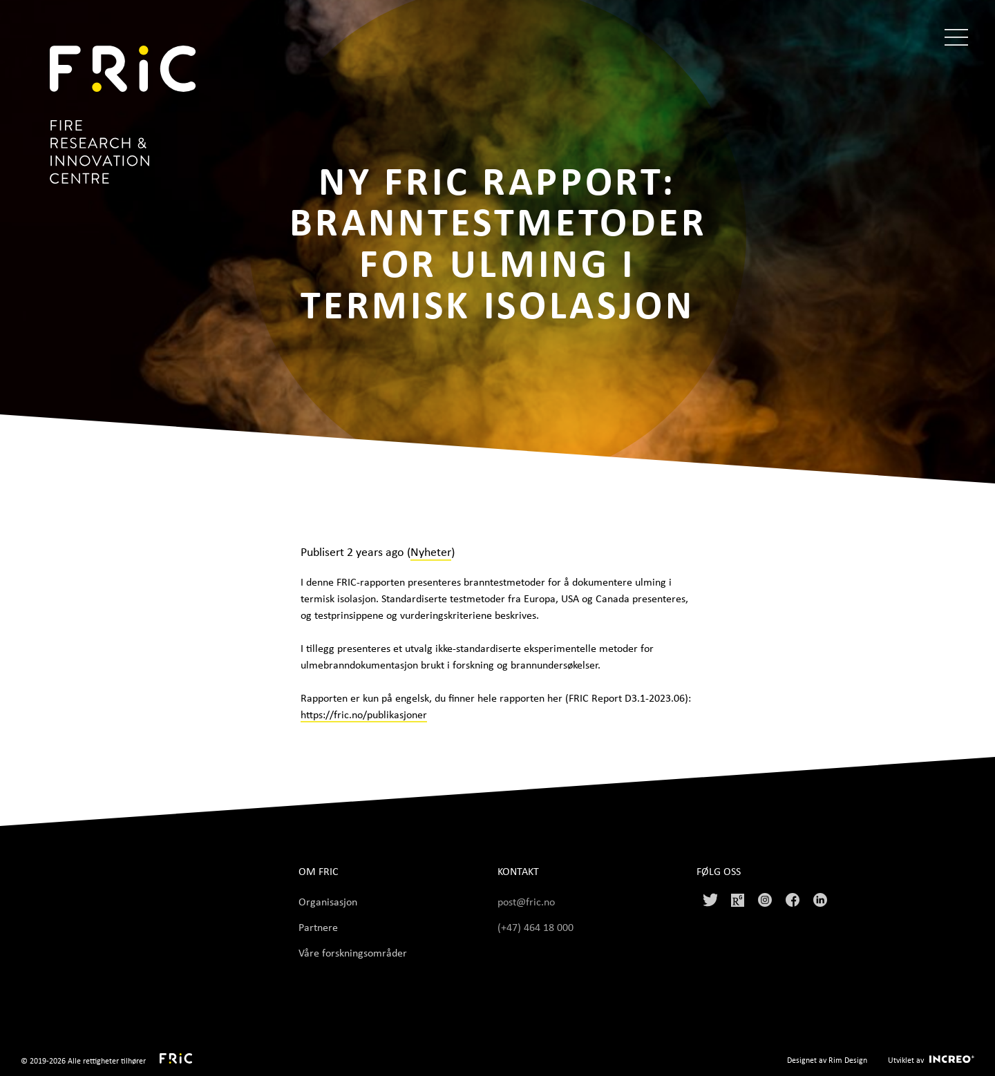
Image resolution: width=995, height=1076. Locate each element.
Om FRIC (318, 871)
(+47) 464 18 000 (537, 926)
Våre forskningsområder (352, 952)
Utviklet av (906, 1060)
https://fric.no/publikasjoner (364, 714)
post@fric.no (526, 901)
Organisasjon (327, 901)
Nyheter (430, 551)
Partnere (318, 926)
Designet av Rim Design (827, 1060)
